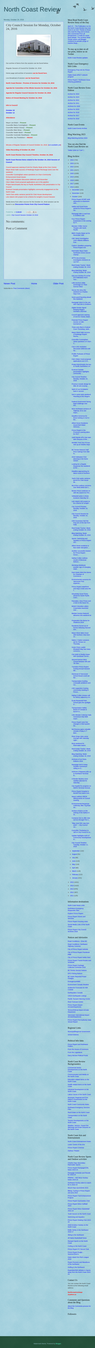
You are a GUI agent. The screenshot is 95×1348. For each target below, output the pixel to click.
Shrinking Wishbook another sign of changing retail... (81, 567)
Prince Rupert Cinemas (76, 1148)
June (74, 861)
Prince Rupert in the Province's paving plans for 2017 (81, 432)
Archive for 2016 (73, 118)
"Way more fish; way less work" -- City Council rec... (80, 825)
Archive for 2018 (73, 112)
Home (34, 283)
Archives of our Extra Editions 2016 (79, 760)
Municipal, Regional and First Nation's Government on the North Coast (78, 1099)
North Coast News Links (76, 905)
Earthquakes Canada (75, 993)
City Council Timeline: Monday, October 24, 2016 (80, 378)
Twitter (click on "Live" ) (76, 150)
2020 (72, 173)
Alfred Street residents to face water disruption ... (81, 546)
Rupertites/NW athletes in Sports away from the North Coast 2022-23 (79, 1272)
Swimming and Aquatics (76, 1217)
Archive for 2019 (73, 109)
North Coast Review (32, 9)
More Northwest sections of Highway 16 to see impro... (81, 410)
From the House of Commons (78, 1049)
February (75, 874)
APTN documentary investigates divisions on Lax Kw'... (81, 260)
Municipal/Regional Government (79, 1031)
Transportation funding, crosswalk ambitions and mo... (81, 683)
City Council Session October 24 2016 (25, 215)
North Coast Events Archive (77, 128)
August (74, 854)
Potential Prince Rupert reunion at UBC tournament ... (80, 322)
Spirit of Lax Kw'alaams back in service (80, 390)
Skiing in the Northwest (76, 1235)
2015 (72, 882)
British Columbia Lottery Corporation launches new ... (80, 608)
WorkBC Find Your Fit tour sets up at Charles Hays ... (81, 444)
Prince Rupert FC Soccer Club (78, 1249)
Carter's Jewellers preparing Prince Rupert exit (81, 246)
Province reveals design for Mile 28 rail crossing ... (81, 385)
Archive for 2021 (73, 103)
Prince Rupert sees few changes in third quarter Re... (81, 724)
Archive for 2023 (73, 97)
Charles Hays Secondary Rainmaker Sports (76, 1164)
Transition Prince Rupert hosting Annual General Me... (81, 668)
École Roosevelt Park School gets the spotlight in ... (81, 702)
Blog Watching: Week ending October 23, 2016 (81, 534)
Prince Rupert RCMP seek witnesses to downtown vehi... (81, 201)
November (76, 193)
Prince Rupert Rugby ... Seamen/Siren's (76, 1253)
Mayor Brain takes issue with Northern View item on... (81, 635)
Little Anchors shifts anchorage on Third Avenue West (79, 284)
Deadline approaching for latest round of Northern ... (81, 473)
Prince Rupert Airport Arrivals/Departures (75, 1006)
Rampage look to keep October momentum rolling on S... (79, 766)
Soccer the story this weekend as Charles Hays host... (80, 292)
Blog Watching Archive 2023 (77, 138)
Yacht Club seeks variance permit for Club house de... (81, 480)
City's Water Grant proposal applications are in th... (81, 360)
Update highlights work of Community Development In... (81, 837)
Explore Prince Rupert (75, 913)
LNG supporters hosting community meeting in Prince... (80, 690)
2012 (72, 892)
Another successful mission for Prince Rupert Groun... (81, 553)
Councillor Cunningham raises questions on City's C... (81, 341)
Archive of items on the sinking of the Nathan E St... (81, 812)
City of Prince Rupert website (78, 949)
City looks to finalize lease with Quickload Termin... (81, 655)
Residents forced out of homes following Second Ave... (81, 627)
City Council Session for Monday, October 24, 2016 (80, 515)
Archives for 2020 (74, 106)
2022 (72, 167)
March (74, 871)
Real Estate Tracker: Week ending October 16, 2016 (81, 750)
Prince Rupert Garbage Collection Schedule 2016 (77, 966)
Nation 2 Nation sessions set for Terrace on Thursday (80, 642)
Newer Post (9, 283)
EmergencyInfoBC (74, 981)
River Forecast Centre (75, 1002)
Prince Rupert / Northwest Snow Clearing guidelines (79, 81)
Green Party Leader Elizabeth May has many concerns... (81, 649)
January (75, 878)
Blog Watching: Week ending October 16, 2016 (81, 755)
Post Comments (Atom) (21, 288)
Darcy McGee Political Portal (78, 1055)
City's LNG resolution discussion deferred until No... (81, 348)
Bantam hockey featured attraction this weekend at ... (81, 615)
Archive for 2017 (73, 115)
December (76, 190)
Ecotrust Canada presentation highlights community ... (80, 371)
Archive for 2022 (73, 100)
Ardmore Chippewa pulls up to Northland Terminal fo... (81, 773)
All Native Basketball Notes (77, 1238)
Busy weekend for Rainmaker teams (79, 744)
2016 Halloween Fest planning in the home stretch (80, 459)
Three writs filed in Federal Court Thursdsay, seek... (81, 328)
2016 (72, 187)
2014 (72, 885)
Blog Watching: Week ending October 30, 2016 (81, 271)
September (76, 851)
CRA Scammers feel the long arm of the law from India (81, 523)
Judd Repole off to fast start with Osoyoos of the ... (81, 438)
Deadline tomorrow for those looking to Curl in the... (80, 418)
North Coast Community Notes (78, 1104)
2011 (72, 895)
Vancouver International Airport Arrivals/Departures (78, 1016)
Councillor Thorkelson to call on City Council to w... (81, 831)
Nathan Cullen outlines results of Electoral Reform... (80, 560)
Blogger (58, 1343)
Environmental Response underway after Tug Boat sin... (81, 805)
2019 (72, 177)
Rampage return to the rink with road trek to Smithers (81, 303)
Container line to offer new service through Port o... (81, 819)
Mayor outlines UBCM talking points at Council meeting (81, 798)
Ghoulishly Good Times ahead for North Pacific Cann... (80, 595)
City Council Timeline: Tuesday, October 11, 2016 (80, 844)
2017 (72, 183)
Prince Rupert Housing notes (78, 921)
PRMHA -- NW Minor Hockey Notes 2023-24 (78, 1179)
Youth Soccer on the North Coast (79, 1214)
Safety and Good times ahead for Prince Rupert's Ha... (81, 208)
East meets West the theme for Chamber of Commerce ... (81, 574)
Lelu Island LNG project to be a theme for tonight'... (81, 502)
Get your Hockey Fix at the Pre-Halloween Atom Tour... (81, 277)
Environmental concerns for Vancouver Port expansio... (81, 581)
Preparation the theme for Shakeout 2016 (81, 621)
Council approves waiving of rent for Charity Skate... (81, 316)
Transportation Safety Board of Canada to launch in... (79, 709)
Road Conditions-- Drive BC (77, 941)
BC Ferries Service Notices (77, 970)
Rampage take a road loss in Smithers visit (81, 214)
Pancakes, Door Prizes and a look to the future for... (81, 602)
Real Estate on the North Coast (79, 1112)
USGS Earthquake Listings (77, 996)
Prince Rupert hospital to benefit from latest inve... (81, 792)
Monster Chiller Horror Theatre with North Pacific (79, 228)
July (73, 857)
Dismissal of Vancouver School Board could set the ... (80, 676)
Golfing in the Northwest (76, 1267)
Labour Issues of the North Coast (79, 1094)
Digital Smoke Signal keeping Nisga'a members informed (79, 309)
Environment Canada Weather (78, 984)
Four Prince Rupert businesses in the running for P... (81, 221)
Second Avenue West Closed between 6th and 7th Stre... (81, 661)
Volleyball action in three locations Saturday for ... (81, 497)
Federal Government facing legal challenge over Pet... (81, 403)
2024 (72, 160)
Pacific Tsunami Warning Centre (79, 999)
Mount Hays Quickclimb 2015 (78, 1188)
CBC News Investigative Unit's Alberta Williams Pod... (80, 240)
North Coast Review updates (78, 58)
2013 (72, 889)
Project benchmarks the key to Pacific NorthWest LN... (81, 365)
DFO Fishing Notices (75, 973)
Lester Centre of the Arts (76, 1144)
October (75, 196)
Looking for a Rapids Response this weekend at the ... (81, 466)
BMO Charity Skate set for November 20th (81, 234)
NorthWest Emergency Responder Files (76, 909)
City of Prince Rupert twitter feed (79, 957)
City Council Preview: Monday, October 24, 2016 (80, 508)
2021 (72, 170)
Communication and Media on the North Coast (78, 1075)
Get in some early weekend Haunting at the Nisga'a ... (81, 396)
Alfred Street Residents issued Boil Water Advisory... (80, 425)
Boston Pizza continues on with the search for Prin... (81, 492)
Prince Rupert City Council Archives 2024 (77, 930)
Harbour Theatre (73, 1151)
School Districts (73, 1035)
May (73, 864)
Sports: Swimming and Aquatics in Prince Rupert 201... (81, 540)
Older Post (58, 283)
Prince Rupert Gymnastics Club (79, 1201)
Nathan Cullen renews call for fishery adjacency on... (81, 696)
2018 (72, 180)
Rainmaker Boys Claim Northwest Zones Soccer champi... (81, 252)
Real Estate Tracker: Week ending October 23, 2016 (81, 529)
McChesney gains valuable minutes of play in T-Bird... (81, 731)
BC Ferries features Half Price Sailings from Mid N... (80, 451)
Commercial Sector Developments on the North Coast (77, 1069)
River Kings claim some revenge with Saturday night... (80, 738)
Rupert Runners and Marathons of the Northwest (79, 1263)
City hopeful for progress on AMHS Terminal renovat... (81, 787)
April (74, 868)
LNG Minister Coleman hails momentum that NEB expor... (81, 717)
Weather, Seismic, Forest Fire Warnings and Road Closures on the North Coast (79, 1127)
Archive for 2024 (73, 94)
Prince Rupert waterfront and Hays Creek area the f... (81, 588)
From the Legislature (75, 1052)
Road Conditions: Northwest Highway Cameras (77, 945)
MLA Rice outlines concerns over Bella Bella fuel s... (81, 486)
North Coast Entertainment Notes (79, 1141)
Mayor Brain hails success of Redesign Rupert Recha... (81, 334)
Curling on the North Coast (77, 1246)
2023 (72, 163)
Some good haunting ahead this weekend (81, 298)
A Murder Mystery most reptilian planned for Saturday (80, 780)
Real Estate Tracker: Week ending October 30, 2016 (81, 266)
